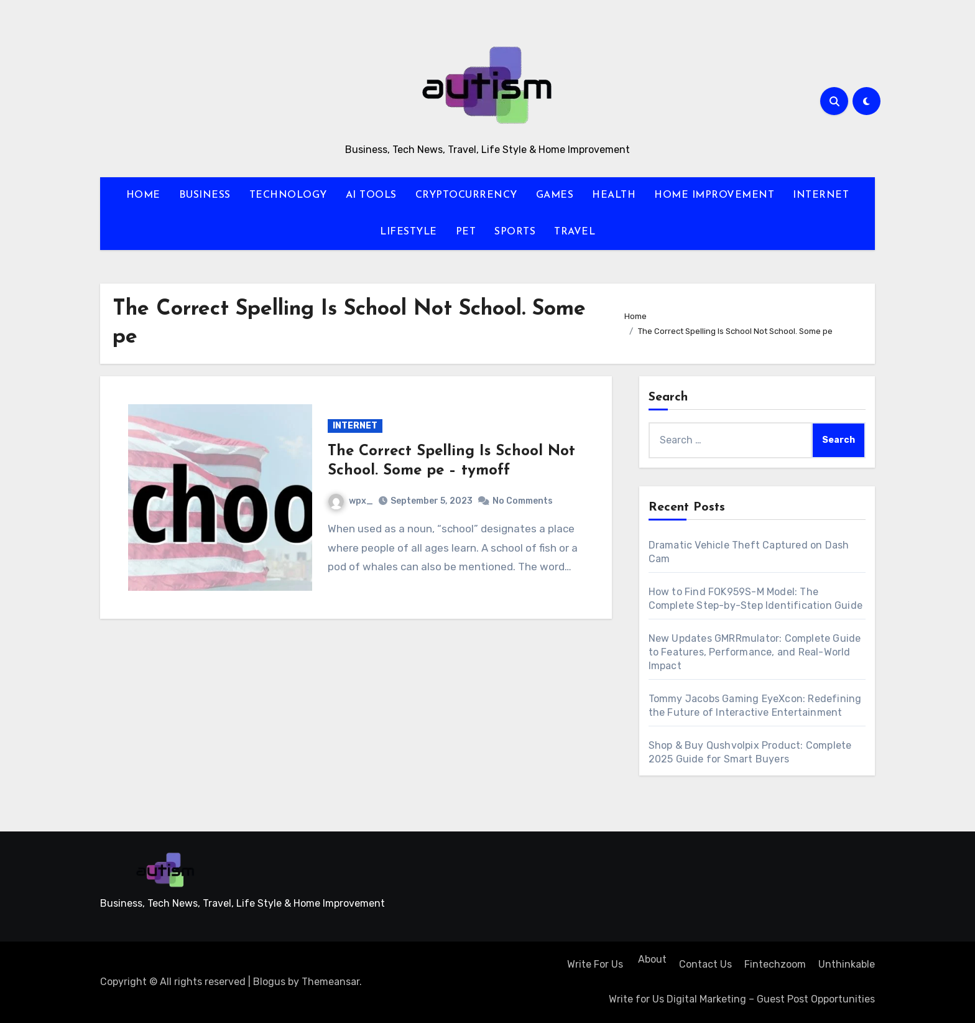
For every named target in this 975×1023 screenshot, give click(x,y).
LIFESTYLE (408, 232)
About (651, 959)
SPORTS (514, 232)
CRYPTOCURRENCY (466, 195)
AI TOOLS (371, 195)
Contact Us (705, 964)
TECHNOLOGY (288, 195)
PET (466, 232)
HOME (143, 195)
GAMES (555, 195)
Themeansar (330, 982)
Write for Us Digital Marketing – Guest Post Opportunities (742, 999)
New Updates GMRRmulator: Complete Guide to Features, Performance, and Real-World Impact (755, 652)
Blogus (269, 982)
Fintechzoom (775, 964)
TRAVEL (574, 232)
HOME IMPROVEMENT (714, 195)
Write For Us (595, 964)
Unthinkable (846, 964)
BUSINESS (205, 195)
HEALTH (613, 195)
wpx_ (350, 501)
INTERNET (821, 195)
